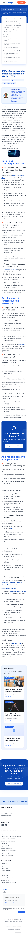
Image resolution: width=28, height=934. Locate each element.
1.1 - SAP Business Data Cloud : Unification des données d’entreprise (13, 22)
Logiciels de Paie (5, 880)
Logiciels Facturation (6, 870)
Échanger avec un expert (7, 813)
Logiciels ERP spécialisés (7, 853)
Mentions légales (14, 924)
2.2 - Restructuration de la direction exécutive (12, 43)
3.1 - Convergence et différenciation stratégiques (12, 54)
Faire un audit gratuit (14, 784)
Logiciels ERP (4, 866)
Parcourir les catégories (14, 929)
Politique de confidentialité (16, 921)
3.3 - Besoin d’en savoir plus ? (11, 61)
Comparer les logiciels (14, 446)
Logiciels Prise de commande (8, 841)
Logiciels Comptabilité (6, 848)
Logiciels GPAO (5, 834)
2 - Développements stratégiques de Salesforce (12, 35)
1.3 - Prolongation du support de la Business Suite (12, 30)
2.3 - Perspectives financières (11, 47)
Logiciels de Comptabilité (7, 877)
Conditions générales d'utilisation (14, 926)
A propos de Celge (5, 811)
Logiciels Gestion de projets (8, 838)
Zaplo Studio (18, 932)
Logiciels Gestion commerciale (8, 850)
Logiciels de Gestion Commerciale (9, 873)
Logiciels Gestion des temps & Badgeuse (11, 836)
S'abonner (21, 912)
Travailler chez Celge (6, 815)
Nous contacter (5, 818)
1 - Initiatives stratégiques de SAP (12, 19)
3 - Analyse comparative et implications (13, 50)
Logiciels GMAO (5, 846)
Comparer (21, 2)
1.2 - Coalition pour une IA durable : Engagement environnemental (12, 26)
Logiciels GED (4, 863)
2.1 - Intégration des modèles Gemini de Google (14, 39)
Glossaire (7, 921)
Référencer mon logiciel (11, 903)
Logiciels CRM (4, 843)
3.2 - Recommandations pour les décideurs (12, 58)
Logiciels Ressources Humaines (9, 882)
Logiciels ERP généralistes (7, 855)
